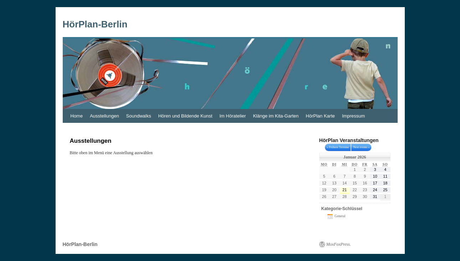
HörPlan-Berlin (95, 24)
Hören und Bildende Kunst (185, 116)
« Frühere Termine (338, 147)
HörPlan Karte (320, 116)
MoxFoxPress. (338, 244)
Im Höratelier (232, 116)
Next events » (361, 147)
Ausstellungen (104, 116)
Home (77, 116)
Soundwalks (138, 116)
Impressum (353, 116)
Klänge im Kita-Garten (276, 116)
